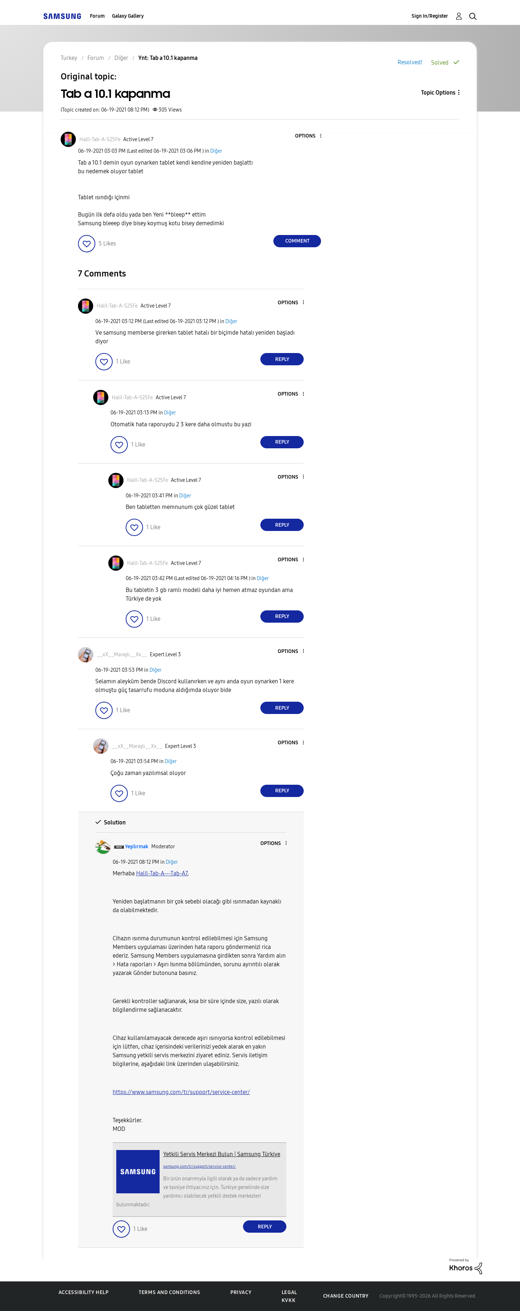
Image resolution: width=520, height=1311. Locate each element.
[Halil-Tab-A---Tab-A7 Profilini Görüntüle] (161, 873)
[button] (308, 136)
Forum (97, 16)
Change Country (346, 1296)
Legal (289, 1292)
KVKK (288, 1300)
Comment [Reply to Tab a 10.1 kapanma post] (297, 241)
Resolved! (410, 62)
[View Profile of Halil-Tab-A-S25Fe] (99, 139)
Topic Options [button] (438, 92)
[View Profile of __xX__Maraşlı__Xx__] (122, 655)
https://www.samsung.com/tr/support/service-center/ (181, 1092)
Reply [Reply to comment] (282, 359)
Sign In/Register (430, 16)
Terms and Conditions (169, 1292)
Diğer (216, 151)
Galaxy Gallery (128, 16)
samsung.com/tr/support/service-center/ (199, 1166)
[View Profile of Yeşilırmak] (136, 847)
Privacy (240, 1292)
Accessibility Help (83, 1292)
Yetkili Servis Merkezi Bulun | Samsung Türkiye (221, 1154)
